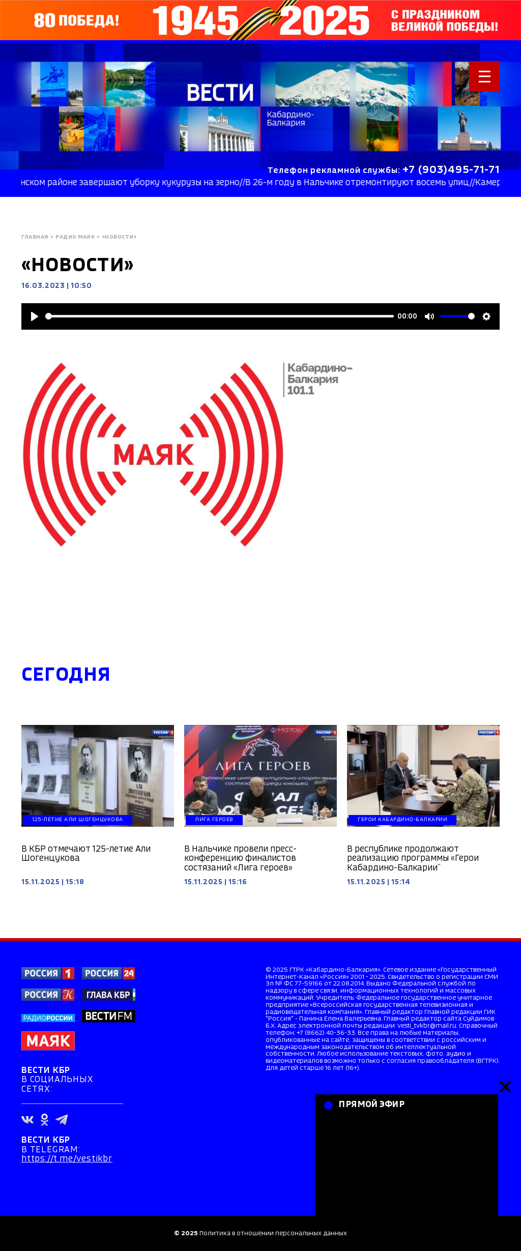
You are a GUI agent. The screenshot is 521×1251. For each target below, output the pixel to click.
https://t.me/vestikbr (66, 1159)
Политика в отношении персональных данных (273, 1233)
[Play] (34, 316)
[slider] (219, 316)
